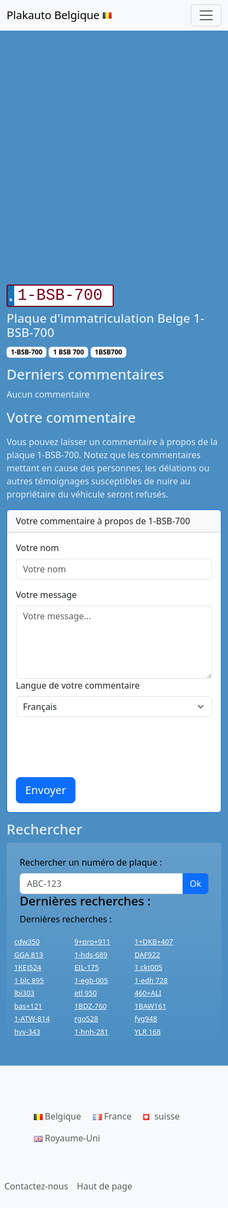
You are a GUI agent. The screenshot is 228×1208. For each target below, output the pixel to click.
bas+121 (28, 1004)
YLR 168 (148, 1029)
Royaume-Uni (67, 1136)
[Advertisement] (114, 157)
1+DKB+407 (154, 939)
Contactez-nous (36, 1184)
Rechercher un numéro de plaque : (91, 860)
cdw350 (27, 939)
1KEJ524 (27, 965)
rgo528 (86, 1016)
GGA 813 (28, 952)
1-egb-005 (91, 978)
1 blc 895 (29, 978)
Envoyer (45, 787)
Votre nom (37, 546)
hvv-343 (27, 1029)
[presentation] (99, 745)
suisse (161, 1114)
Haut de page (104, 1184)
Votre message (46, 593)
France (112, 1114)
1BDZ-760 (90, 1004)
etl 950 (85, 991)
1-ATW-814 (32, 1016)
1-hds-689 (90, 952)
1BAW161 (150, 1004)
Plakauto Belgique (59, 15)
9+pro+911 (92, 939)
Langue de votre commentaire (78, 683)
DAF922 (147, 952)
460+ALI (148, 991)
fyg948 (146, 1016)
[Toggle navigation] (206, 15)
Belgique (57, 1114)
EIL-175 (86, 965)
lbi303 (24, 991)
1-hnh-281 (91, 1029)
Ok (195, 881)
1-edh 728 (151, 978)
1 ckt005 (148, 965)
